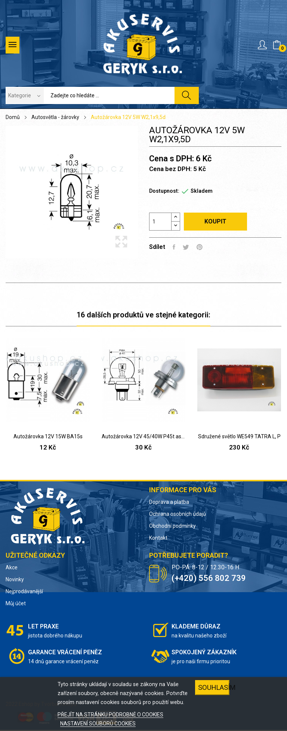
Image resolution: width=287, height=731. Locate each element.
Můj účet (16, 603)
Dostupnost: (164, 191)
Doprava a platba (169, 502)
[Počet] (160, 222)
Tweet (186, 247)
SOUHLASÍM (213, 687)
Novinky (15, 579)
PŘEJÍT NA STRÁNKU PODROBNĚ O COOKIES (110, 715)
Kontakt (158, 538)
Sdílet (174, 247)
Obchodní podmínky (172, 526)
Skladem (202, 191)
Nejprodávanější (24, 591)
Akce (12, 567)
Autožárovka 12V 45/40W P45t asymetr (143, 436)
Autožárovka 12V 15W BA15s (48, 436)
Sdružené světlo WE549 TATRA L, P (239, 436)
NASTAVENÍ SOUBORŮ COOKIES (98, 724)
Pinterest (199, 247)
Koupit (215, 221)
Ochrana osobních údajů (177, 514)
